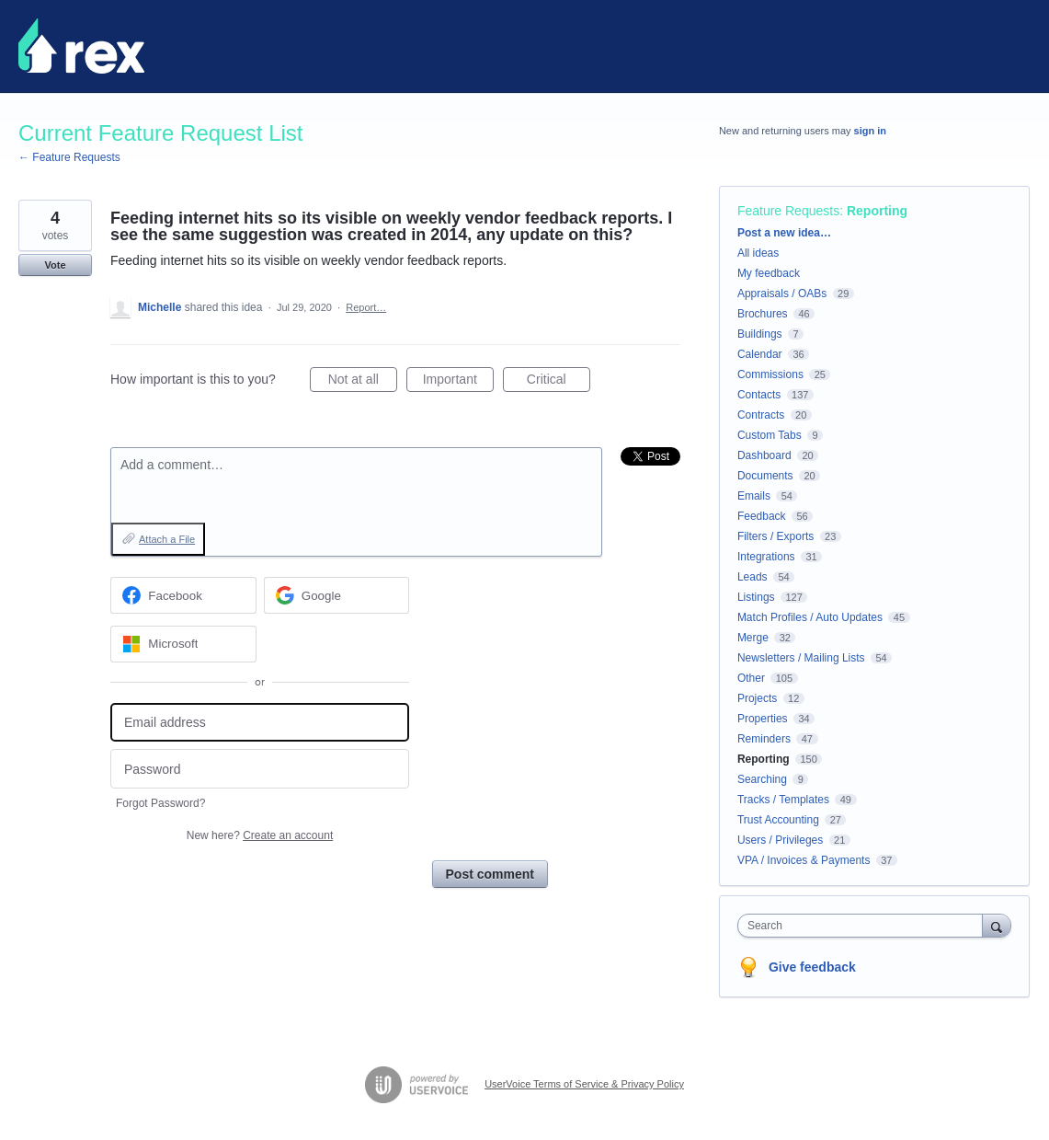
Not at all (362, 382)
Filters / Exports (775, 536)
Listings (756, 597)
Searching (762, 779)
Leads (752, 576)
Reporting (877, 210)
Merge (753, 637)
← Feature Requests (69, 157)
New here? (260, 835)
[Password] (259, 769)
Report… (366, 307)
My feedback (768, 273)
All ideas (758, 253)
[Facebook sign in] (183, 595)
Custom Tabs (769, 435)
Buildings (759, 334)
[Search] (996, 925)
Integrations (766, 556)
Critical (558, 382)
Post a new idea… (784, 232)
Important (458, 382)
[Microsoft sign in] (183, 644)
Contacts (759, 394)
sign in (870, 130)
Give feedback (812, 967)
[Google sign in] (337, 595)
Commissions (770, 374)
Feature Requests (788, 210)
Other (751, 678)
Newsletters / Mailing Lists (801, 657)
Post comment (490, 874)
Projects (757, 698)
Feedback (761, 516)
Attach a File (167, 539)
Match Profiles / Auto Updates (810, 617)
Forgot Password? (160, 803)
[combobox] (865, 925)
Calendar (759, 354)
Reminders (764, 738)
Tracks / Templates (783, 799)
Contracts (760, 415)
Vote (54, 265)
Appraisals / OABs (782, 293)
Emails (753, 495)
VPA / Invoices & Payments (804, 860)
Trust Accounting (778, 819)
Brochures (762, 313)
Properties (762, 718)
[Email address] (259, 723)
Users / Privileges (780, 840)
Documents (765, 475)
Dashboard (764, 455)
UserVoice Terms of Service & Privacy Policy (584, 1083)
